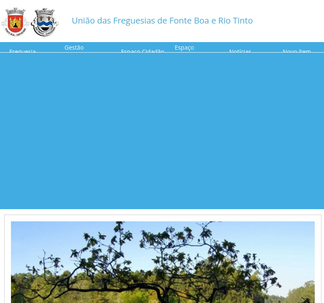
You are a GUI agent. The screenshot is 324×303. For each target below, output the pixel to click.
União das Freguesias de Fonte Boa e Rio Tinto (162, 20)
